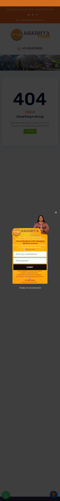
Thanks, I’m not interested (30, 288)
